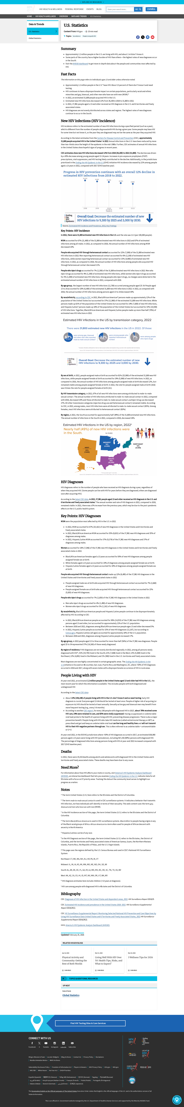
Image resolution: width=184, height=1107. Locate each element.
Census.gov (70, 530)
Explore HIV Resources (92, 2)
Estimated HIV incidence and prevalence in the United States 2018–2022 (95, 802)
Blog (99, 9)
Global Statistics (35, 38)
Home (29, 16)
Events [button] (90, 9)
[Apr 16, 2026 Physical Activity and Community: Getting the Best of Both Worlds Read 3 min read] (76, 858)
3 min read (67, 868)
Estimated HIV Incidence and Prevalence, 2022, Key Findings (93, 226)
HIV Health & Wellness (45, 16)
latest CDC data (81, 397)
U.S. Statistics (95, 16)
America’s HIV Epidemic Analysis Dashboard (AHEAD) (88, 823)
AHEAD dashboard (80, 63)
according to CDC (83, 297)
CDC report (88, 608)
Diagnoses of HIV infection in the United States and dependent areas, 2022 (96, 797)
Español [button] (151, 9)
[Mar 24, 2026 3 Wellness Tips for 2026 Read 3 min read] (142, 858)
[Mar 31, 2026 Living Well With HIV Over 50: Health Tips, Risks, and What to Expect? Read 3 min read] (109, 858)
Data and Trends (79, 16)
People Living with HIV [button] (89, 36)
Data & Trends (36, 24)
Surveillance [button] (76, 36)
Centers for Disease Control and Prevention (115, 138)
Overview (63, 16)
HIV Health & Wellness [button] (50, 9)
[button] (138, 9)
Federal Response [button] (74, 9)
